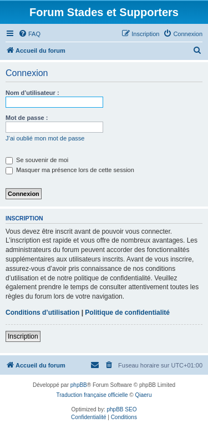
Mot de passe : (27, 117)
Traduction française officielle (92, 395)
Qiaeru (143, 395)
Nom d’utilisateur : (32, 92)
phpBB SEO (122, 409)
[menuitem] (29, 34)
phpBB (78, 385)
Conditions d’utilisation (42, 312)
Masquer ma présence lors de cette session (70, 170)
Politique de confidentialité (127, 312)
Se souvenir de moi (37, 160)
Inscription (23, 336)
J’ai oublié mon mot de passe (45, 138)
